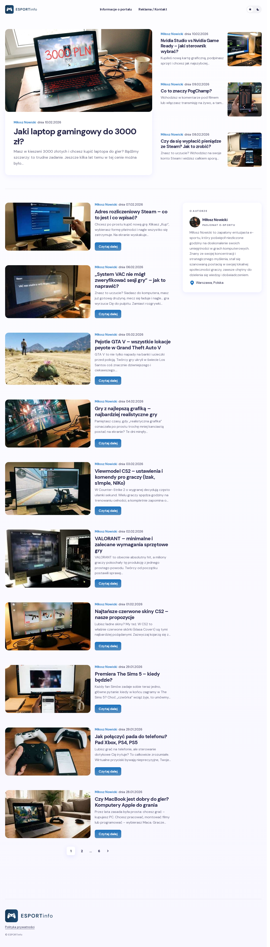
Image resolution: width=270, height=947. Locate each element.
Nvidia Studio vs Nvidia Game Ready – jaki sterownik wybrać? (190, 43)
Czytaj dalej (108, 248)
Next (107, 885)
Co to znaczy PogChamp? (186, 89)
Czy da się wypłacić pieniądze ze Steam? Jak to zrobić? (191, 143)
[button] (254, 9)
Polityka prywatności (20, 943)
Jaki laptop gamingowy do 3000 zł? (67, 137)
